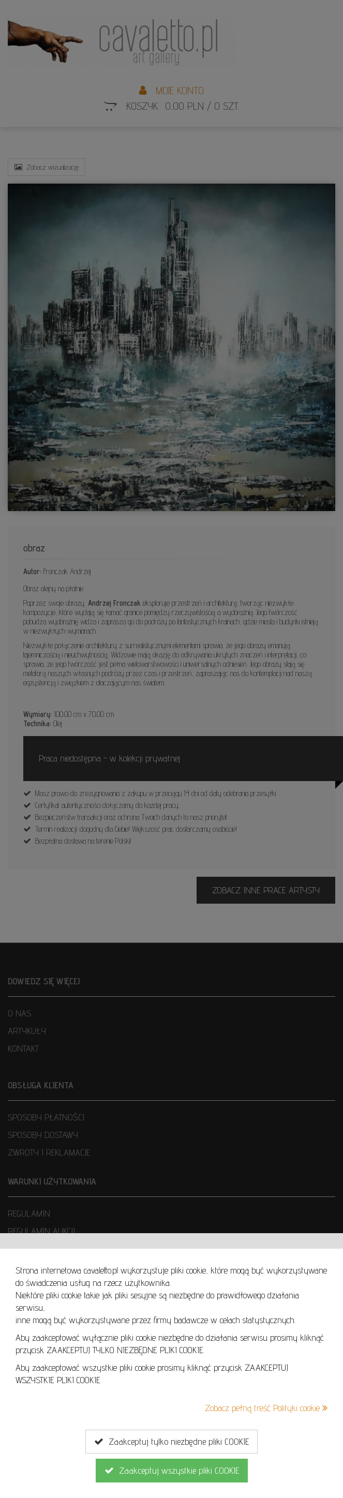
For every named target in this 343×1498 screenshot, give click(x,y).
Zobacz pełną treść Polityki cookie (266, 1407)
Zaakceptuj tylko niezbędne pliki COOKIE (171, 1441)
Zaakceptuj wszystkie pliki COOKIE (172, 1470)
